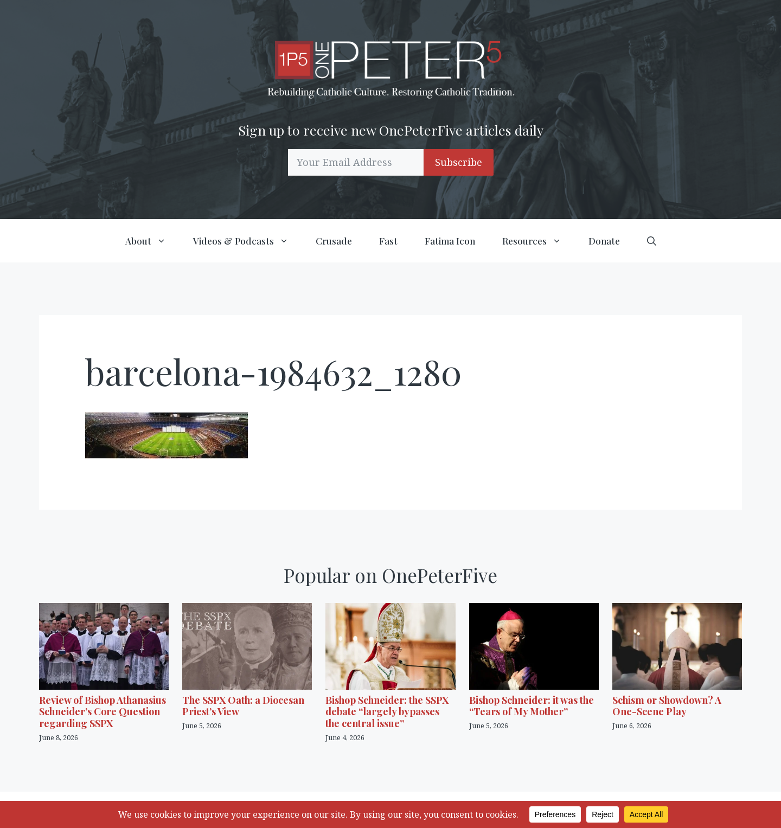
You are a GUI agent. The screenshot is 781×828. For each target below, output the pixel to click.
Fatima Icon (450, 241)
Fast (388, 241)
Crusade (334, 241)
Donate (604, 241)
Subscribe (458, 162)
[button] (651, 240)
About (152, 240)
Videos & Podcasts (247, 240)
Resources (538, 240)
